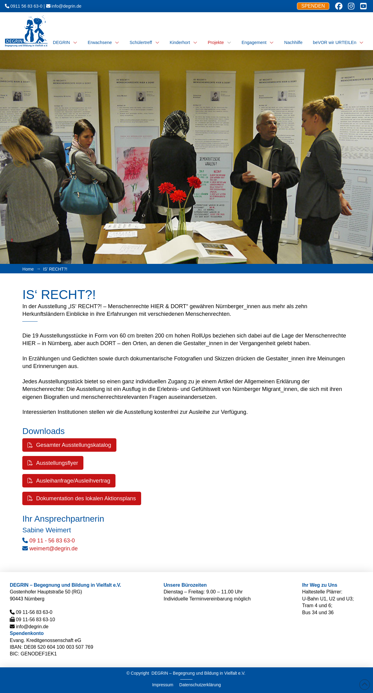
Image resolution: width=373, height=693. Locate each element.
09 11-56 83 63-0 (34, 612)
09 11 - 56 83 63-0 (52, 541)
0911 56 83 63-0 (26, 6)
